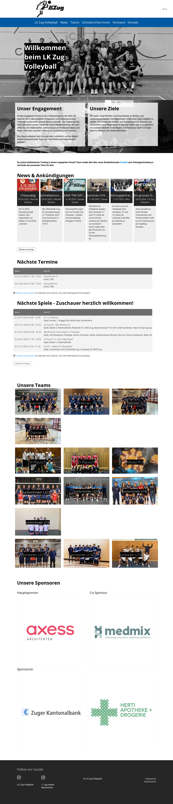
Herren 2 (86, 403)
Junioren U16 (131, 554)
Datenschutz (150, 781)
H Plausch (38, 462)
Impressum (150, 778)
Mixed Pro (135, 462)
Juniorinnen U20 (86, 491)
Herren (134, 403)
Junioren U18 (82, 554)
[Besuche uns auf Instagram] (19, 777)
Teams (74, 22)
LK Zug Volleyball (46, 22)
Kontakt (133, 22)
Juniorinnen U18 (135, 491)
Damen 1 (38, 432)
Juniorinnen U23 (36, 492)
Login (164, 9)
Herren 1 (38, 403)
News (64, 22)
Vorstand (119, 22)
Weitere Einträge (26, 249)
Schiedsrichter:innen (96, 22)
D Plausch (86, 462)
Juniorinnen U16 (38, 522)
